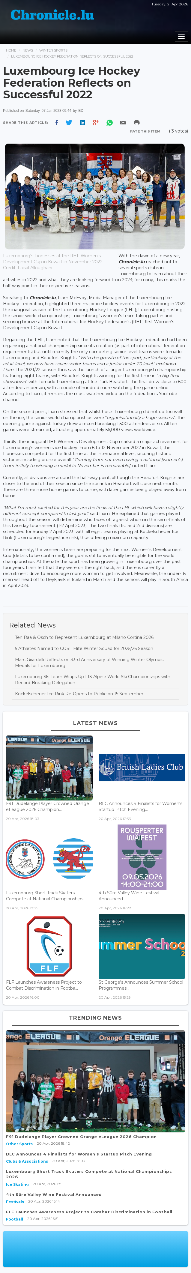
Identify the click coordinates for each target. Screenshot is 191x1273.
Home (11, 50)
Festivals (15, 1202)
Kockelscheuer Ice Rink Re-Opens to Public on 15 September (79, 693)
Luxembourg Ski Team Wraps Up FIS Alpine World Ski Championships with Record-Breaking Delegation (92, 679)
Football (14, 1219)
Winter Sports (53, 50)
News (27, 50)
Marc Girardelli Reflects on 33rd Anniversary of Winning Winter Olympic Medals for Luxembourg (89, 662)
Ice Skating (17, 1184)
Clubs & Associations (27, 1161)
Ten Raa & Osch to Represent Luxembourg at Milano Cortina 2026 (84, 637)
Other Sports (19, 1144)
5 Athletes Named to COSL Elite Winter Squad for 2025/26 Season (84, 648)
